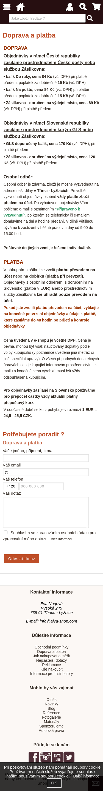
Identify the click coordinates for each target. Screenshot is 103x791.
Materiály (51, 722)
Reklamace (51, 665)
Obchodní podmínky (51, 647)
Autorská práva (51, 731)
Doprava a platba (51, 652)
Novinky (51, 704)
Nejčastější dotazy (51, 660)
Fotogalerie (51, 717)
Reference (51, 713)
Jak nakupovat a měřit (51, 656)
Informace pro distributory (51, 674)
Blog (51, 708)
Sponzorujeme (51, 726)
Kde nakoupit (51, 669)
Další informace (86, 776)
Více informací (61, 539)
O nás (51, 700)
